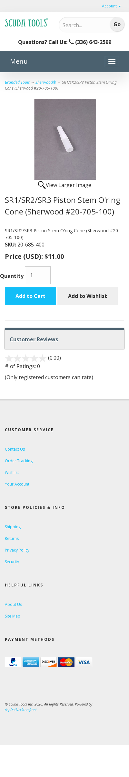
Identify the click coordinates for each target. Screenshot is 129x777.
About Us (13, 604)
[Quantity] (38, 275)
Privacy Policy (17, 550)
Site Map (12, 616)
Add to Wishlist (87, 296)
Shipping (13, 527)
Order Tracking (19, 461)
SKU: (11, 244)
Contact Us (15, 449)
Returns (12, 538)
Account (111, 6)
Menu (19, 61)
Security (12, 561)
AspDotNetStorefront (21, 709)
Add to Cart (30, 296)
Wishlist (12, 472)
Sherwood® (45, 82)
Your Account (17, 484)
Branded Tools (17, 82)
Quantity (12, 275)
